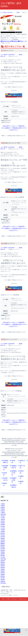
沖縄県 (2, 552)
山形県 (2, 529)
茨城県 (2, 569)
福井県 (2, 560)
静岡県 (2, 576)
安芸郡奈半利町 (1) (5, 467)
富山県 (2, 526)
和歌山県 (3, 514)
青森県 (2, 574)
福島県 (2, 564)
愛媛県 (2, 543)
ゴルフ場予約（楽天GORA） (8, 54)
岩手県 (2, 536)
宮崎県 (2, 524)
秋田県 (2, 565)
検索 (2, 496)
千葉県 (2, 512)
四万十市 (3, 56)
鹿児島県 (3, 583)
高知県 (20, 54)
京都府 (2, 505)
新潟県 (2, 547)
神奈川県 (3, 559)
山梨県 (2, 531)
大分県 (2, 517)
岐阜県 (2, 533)
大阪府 (2, 519)
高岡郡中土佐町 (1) (14, 480)
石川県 (2, 557)
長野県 (2, 572)
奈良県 (2, 521)
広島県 (2, 540)
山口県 (2, 528)
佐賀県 (2, 507)
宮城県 (2, 522)
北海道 (2, 510)
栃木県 (2, 550)
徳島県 (2, 541)
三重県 (2, 504)
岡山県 (2, 535)
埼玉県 (2, 516)
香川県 (2, 578)
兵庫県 (2, 509)
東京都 (2, 548)
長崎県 (2, 571)
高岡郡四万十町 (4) (14, 473)
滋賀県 (2, 553)
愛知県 (2, 545)
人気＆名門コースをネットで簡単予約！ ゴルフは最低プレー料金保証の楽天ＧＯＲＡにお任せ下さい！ (14, 128)
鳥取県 (2, 581)
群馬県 (2, 567)
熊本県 (2, 555)
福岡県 (2, 562)
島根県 (2, 538)
